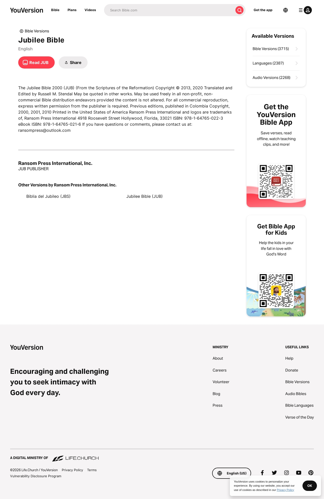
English (25, 49)
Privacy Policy (72, 470)
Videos (90, 10)
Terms (92, 470)
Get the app (263, 10)
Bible (55, 10)
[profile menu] (304, 10)
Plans (72, 10)
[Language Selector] (285, 10)
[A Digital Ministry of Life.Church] (162, 455)
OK (309, 486)
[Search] (168, 10)
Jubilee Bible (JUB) (144, 196)
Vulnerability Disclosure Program (35, 476)
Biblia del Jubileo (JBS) (48, 196)
